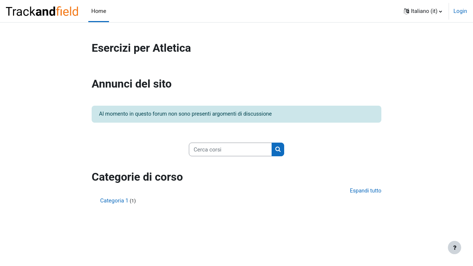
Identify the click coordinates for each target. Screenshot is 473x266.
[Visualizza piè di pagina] (454, 247)
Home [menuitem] (98, 11)
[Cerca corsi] (230, 150)
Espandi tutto (365, 191)
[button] (423, 11)
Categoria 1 (114, 202)
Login (460, 11)
